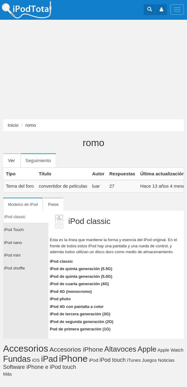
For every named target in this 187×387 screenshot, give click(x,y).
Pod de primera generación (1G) (80, 329)
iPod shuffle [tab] (14, 268)
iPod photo (60, 299)
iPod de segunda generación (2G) (81, 321)
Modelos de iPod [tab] (23, 204)
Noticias (166, 360)
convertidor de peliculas (63, 186)
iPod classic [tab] (15, 216)
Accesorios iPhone (76, 349)
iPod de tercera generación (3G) (80, 314)
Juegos (149, 360)
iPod (93, 360)
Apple (146, 349)
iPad (49, 359)
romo (31, 125)
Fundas (17, 359)
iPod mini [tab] (12, 255)
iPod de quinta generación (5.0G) (81, 276)
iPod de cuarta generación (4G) (79, 283)
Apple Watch (170, 350)
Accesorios (25, 348)
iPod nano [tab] (13, 242)
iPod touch (112, 360)
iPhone (73, 358)
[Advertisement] (93, 69)
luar (96, 186)
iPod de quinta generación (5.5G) (81, 268)
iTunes (134, 360)
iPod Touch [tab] (14, 229)
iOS (36, 360)
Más (7, 374)
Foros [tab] (53, 204)
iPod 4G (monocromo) (71, 291)
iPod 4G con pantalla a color (77, 306)
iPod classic (61, 261)
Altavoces (120, 349)
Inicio (13, 125)
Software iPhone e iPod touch (39, 367)
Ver (11, 160)
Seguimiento (41, 162)
